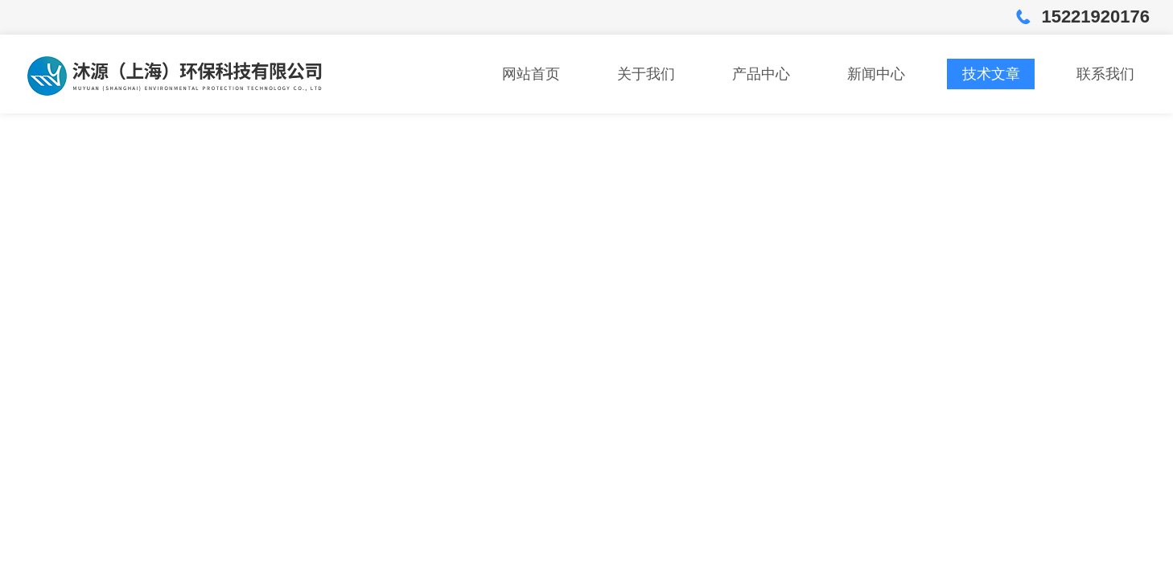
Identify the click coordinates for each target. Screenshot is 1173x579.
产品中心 (761, 74)
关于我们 (646, 74)
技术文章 (991, 74)
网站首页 (531, 74)
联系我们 (1105, 74)
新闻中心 (876, 74)
